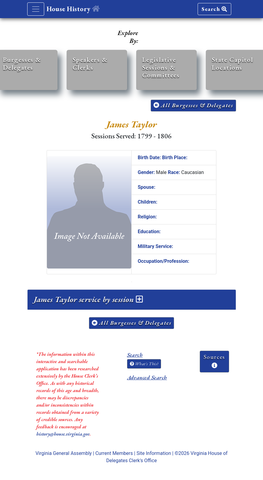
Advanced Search (147, 377)
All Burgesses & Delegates (193, 105)
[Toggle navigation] (35, 9)
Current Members (114, 453)
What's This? (144, 363)
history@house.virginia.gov (63, 434)
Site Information (153, 453)
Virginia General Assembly (63, 453)
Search (214, 8)
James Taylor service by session (88, 299)
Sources (214, 360)
